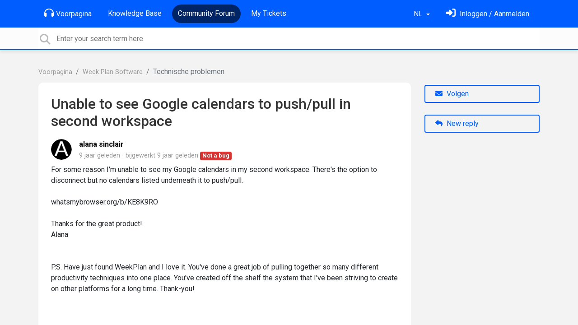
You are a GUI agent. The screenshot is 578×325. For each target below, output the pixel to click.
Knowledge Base (135, 13)
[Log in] (488, 14)
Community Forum (206, 13)
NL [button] (419, 13)
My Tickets (268, 13)
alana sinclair (101, 144)
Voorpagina (68, 13)
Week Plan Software (113, 72)
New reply (457, 123)
